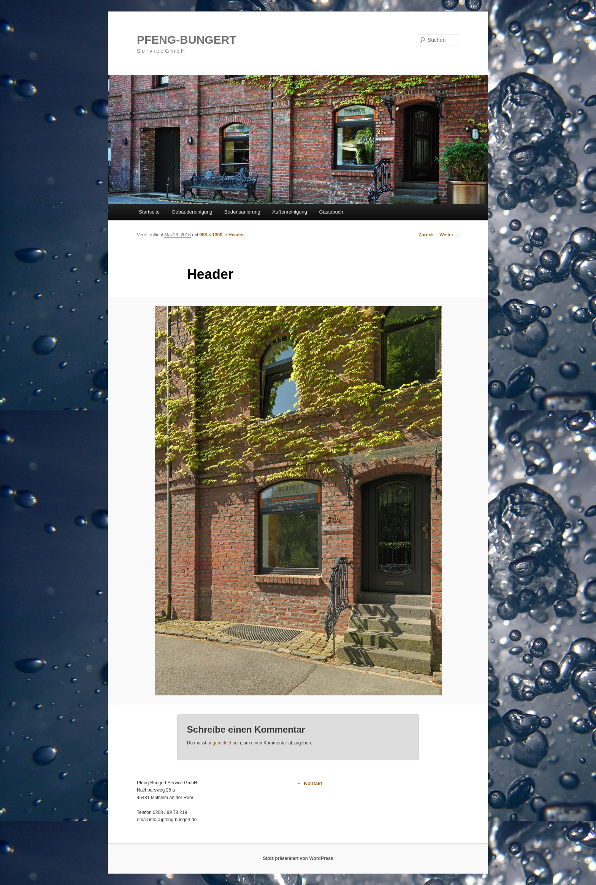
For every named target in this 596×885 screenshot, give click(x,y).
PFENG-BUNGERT (186, 39)
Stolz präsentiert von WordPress (298, 858)
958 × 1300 (211, 234)
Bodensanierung (242, 212)
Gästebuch (331, 212)
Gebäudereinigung (192, 212)
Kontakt (313, 783)
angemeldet (219, 743)
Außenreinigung (289, 212)
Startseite (149, 212)
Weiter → (449, 234)
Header (236, 234)
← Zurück (423, 234)
